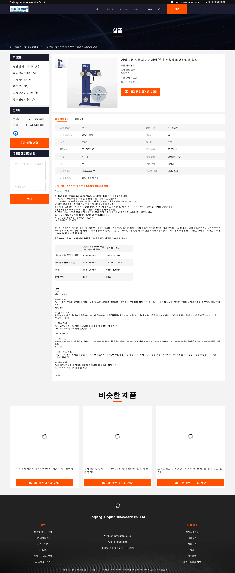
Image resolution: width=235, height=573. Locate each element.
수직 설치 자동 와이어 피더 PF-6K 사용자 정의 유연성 (44, 468)
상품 (17, 46)
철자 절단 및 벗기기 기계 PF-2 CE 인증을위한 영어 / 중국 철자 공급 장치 (117, 470)
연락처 (137, 9)
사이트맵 (192, 556)
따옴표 (176, 9)
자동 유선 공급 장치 (31, 46)
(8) (25, 92)
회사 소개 (123, 9)
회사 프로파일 (192, 532)
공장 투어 (192, 538)
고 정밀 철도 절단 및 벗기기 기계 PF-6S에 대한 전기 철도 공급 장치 (190, 470)
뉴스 (192, 550)
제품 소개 (108, 9)
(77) (24, 73)
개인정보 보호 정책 (192, 562)
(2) (24, 99)
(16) (22, 79)
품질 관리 (192, 544)
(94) (26, 66)
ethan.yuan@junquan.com (185, 2)
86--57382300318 (215, 2)
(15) (20, 86)
